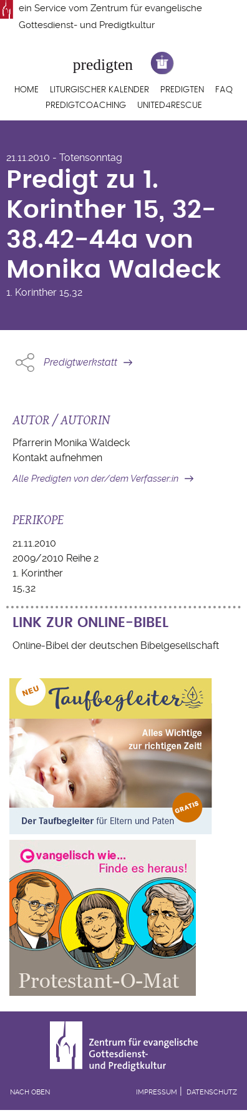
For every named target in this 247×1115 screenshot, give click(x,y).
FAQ (224, 89)
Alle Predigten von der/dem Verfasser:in (95, 478)
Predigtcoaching (86, 105)
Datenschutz (211, 1092)
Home (26, 89)
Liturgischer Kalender (99, 89)
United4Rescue (169, 105)
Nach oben (30, 1092)
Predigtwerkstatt (80, 362)
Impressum (156, 1092)
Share (24, 362)
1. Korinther (31, 292)
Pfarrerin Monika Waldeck (71, 443)
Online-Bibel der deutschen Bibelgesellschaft (115, 645)
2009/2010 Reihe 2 (55, 558)
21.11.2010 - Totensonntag (64, 157)
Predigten (182, 89)
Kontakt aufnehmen (57, 458)
